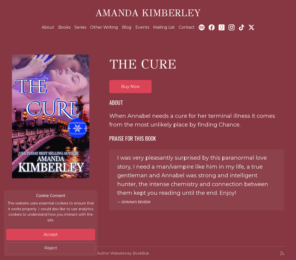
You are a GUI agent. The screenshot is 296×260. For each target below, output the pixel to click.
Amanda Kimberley (148, 13)
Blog (126, 27)
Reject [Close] (50, 248)
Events (142, 27)
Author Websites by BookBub (123, 253)
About (48, 27)
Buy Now (130, 86)
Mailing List (164, 27)
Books (64, 27)
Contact (187, 27)
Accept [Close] (51, 234)
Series (80, 27)
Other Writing (104, 27)
